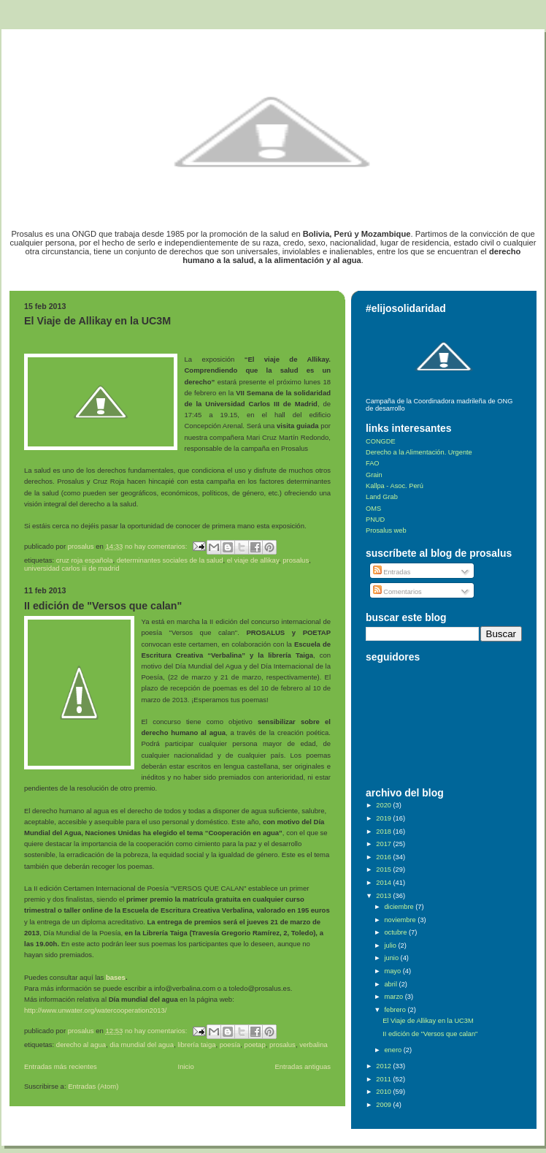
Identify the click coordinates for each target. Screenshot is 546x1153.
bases (116, 977)
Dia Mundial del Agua (141, 1044)
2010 (384, 1091)
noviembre (401, 920)
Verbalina (313, 1044)
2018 (384, 831)
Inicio (186, 1066)
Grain (374, 475)
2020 (384, 805)
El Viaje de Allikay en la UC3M (97, 321)
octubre (396, 932)
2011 (384, 1079)
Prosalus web (386, 530)
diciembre (399, 906)
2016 (384, 857)
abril (391, 984)
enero (393, 1050)
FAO (373, 463)
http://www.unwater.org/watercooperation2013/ (95, 1010)
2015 (384, 869)
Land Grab (382, 497)
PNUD (375, 519)
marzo (394, 996)
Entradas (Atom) (93, 1086)
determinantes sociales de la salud (170, 560)
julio (391, 945)
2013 (384, 895)
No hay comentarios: (157, 546)
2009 (384, 1104)
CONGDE (381, 441)
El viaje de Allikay (253, 560)
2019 (384, 818)
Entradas (392, 572)
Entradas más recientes (60, 1066)
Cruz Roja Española (84, 560)
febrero (395, 1009)
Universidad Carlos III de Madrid (71, 568)
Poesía (230, 1044)
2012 (384, 1066)
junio (392, 958)
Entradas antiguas (302, 1066)
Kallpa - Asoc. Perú (394, 486)
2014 (384, 882)
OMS (373, 508)
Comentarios (397, 591)
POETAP (255, 1044)
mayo (393, 971)
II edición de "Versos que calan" (103, 606)
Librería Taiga (196, 1044)
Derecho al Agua (81, 1044)
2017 (384, 844)
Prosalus (295, 560)
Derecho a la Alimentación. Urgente (419, 452)
